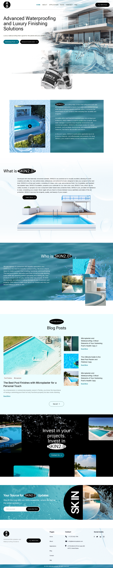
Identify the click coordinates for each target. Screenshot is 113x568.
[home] (6, 4)
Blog (51, 551)
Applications (53, 546)
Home (38, 5)
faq (76, 5)
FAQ (51, 560)
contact (69, 5)
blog (62, 5)
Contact (52, 555)
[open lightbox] (29, 134)
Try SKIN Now (102, 5)
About (44, 5)
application (53, 5)
